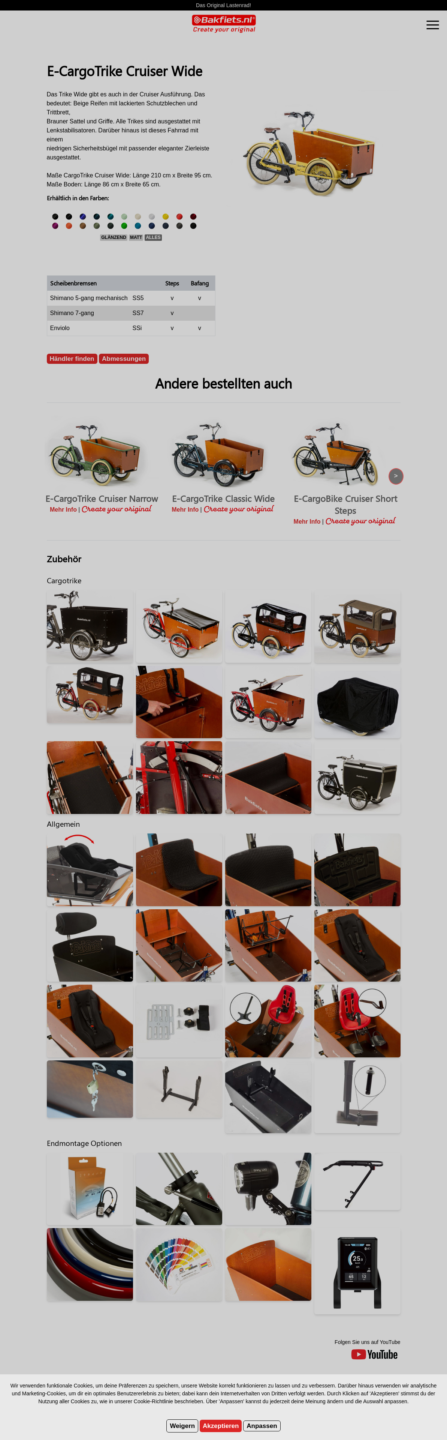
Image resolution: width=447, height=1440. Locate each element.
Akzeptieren (221, 1425)
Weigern (182, 1425)
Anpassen (262, 1425)
